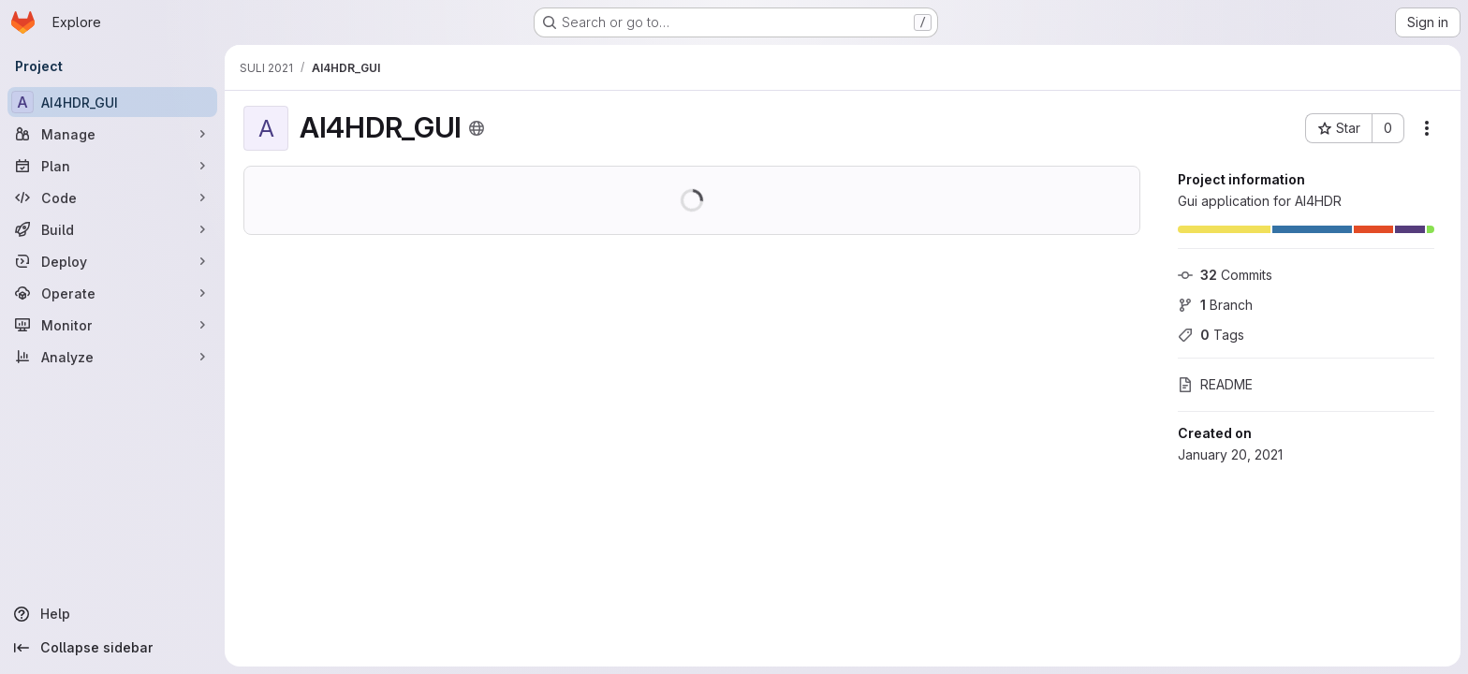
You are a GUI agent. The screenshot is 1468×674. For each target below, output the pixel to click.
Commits (1225, 275)
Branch (1215, 305)
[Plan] (112, 166)
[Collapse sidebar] (112, 648)
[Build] (112, 229)
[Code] (112, 197)
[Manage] (112, 134)
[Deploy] (112, 261)
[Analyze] (112, 357)
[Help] (112, 614)
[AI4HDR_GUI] (112, 102)
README (1215, 384)
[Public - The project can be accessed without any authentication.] (476, 128)
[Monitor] (112, 325)
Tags (1211, 335)
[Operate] (112, 293)
